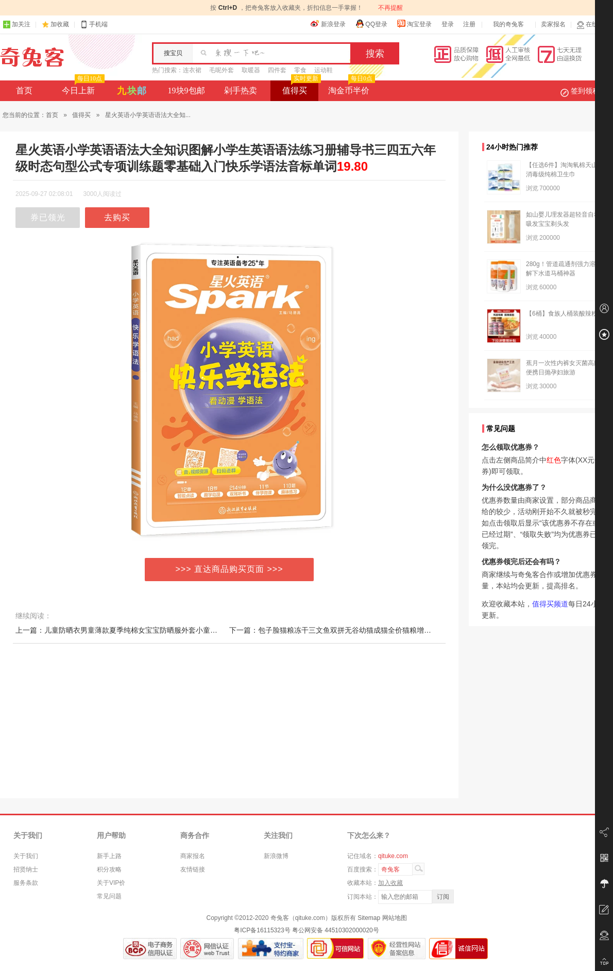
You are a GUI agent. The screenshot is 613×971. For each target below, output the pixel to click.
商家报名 (192, 856)
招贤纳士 (25, 869)
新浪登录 (328, 24)
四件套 (277, 70)
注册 (469, 24)
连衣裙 (192, 70)
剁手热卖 (240, 90)
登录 (447, 24)
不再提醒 (390, 7)
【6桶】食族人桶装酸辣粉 (562, 313)
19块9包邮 (186, 90)
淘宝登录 (414, 24)
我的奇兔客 (508, 24)
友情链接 (192, 869)
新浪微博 (276, 856)
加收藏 (59, 24)
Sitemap (368, 917)
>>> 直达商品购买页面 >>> (229, 569)
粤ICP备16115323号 (262, 930)
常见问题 (109, 896)
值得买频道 (550, 604)
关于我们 (25, 856)
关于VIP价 (111, 882)
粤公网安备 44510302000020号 (335, 930)
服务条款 (25, 882)
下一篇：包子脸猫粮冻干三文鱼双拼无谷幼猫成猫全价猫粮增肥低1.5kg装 (346, 630)
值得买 (300, 87)
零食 (300, 70)
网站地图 (394, 917)
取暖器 (251, 70)
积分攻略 (109, 869)
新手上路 (109, 856)
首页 (24, 90)
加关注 (16, 24)
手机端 (94, 24)
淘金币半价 (350, 87)
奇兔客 (32, 57)
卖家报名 (553, 24)
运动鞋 (323, 70)
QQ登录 (371, 24)
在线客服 (593, 24)
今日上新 (82, 87)
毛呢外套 (221, 70)
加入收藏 (390, 882)
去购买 (117, 217)
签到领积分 (585, 91)
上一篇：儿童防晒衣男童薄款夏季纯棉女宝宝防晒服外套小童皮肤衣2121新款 (138, 630)
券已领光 (47, 217)
